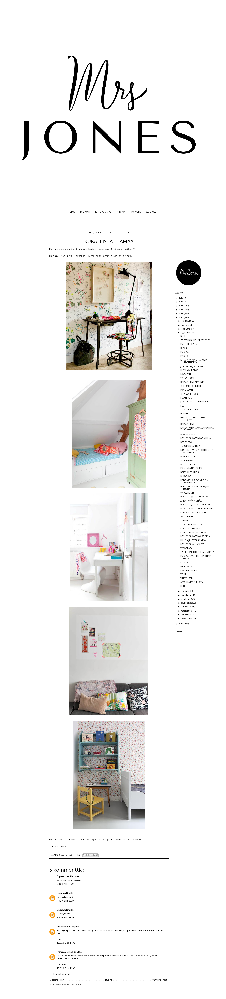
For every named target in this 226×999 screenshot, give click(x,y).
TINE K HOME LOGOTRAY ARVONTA (197, 552)
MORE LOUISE (186, 389)
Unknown (61, 893)
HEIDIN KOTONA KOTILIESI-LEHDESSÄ (193, 418)
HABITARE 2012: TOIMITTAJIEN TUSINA (194, 487)
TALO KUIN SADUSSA (190, 446)
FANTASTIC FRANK (189, 570)
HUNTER (184, 413)
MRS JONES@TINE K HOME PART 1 (196, 504)
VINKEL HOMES (187, 492)
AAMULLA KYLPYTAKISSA (192, 582)
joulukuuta (186, 320)
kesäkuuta (186, 599)
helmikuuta (186, 614)
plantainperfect (64, 926)
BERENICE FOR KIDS (189, 472)
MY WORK (136, 211)
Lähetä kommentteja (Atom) (68, 984)
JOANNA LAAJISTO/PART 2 (192, 366)
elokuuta (185, 591)
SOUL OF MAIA (187, 460)
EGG (182, 405)
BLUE (182, 336)
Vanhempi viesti (159, 979)
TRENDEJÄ (185, 520)
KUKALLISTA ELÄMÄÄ (190, 528)
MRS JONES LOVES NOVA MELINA (195, 438)
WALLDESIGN (186, 516)
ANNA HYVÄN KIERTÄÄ (191, 500)
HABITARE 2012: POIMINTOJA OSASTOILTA (194, 481)
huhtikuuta (186, 606)
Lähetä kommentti (62, 974)
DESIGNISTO (186, 442)
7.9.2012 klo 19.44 (65, 884)
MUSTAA (184, 351)
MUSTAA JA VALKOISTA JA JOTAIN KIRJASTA (195, 557)
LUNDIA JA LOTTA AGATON (193, 540)
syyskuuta (186, 332)
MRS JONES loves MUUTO (192, 544)
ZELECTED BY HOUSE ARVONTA (195, 340)
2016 (181, 301)
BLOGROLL (151, 211)
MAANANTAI (186, 566)
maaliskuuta (187, 610)
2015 (181, 305)
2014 (181, 309)
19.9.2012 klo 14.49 (66, 942)
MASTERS (184, 356)
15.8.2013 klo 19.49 (66, 968)
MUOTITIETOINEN (188, 344)
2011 (181, 623)
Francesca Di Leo (65, 952)
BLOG (72, 211)
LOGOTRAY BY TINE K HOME (193, 532)
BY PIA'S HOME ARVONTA (192, 382)
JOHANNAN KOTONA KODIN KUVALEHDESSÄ (193, 361)
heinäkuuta (186, 594)
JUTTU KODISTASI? (103, 211)
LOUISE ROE (186, 397)
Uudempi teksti (57, 979)
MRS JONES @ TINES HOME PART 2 (196, 496)
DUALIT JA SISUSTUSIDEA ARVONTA (197, 508)
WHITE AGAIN (186, 578)
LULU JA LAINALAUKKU (191, 468)
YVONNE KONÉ (187, 378)
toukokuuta (186, 602)
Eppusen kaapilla (65, 876)
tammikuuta (187, 618)
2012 (181, 317)
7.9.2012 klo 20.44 (65, 900)
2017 (181, 297)
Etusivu (108, 979)
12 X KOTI (121, 211)
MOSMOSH (185, 374)
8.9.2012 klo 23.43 (65, 917)
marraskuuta (187, 324)
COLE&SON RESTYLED (190, 386)
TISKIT (183, 574)
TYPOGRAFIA (186, 548)
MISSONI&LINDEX (188, 434)
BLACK (183, 348)
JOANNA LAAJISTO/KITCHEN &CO (195, 401)
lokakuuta (186, 328)
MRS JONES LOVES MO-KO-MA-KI (195, 536)
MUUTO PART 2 (187, 464)
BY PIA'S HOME (187, 424)
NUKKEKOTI (185, 476)
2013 (181, 313)
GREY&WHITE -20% (189, 394)
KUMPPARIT (185, 562)
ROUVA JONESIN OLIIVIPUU (193, 512)
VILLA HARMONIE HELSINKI (192, 524)
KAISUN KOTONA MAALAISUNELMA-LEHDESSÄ (197, 429)
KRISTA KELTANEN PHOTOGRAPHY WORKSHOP (196, 451)
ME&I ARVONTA (187, 456)
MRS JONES (85, 211)
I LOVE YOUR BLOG (189, 370)
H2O (182, 586)
